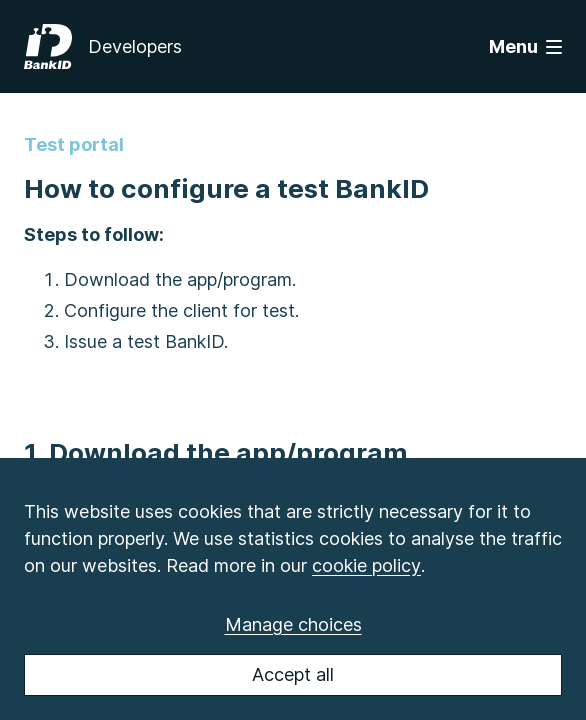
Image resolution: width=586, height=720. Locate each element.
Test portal (74, 144)
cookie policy (366, 565)
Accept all (293, 674)
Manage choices (293, 624)
